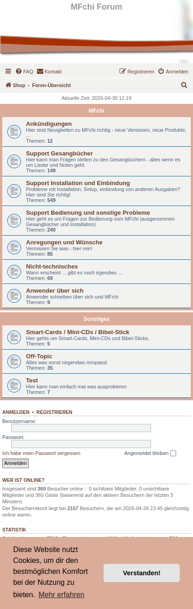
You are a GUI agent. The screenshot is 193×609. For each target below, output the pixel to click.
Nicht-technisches (52, 266)
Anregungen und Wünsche (64, 242)
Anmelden (16, 412)
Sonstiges (96, 319)
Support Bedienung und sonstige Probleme (88, 212)
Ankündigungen (49, 123)
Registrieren (55, 412)
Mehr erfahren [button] (61, 595)
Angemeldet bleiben (150, 453)
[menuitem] (24, 71)
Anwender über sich (54, 290)
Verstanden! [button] (142, 573)
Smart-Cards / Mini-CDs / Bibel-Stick (77, 332)
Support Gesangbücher (59, 153)
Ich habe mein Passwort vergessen (41, 453)
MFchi (96, 111)
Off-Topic (39, 356)
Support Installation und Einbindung (78, 183)
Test (32, 380)
